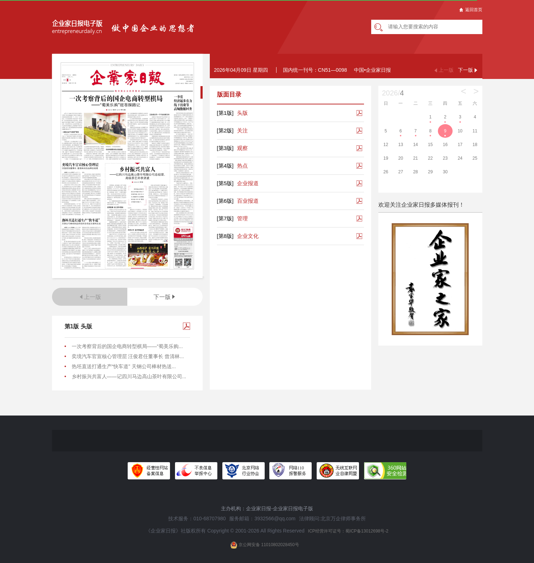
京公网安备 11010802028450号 (264, 545)
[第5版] (225, 183)
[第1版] (225, 113)
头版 (232, 113)
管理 (232, 218)
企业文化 (238, 236)
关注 (232, 130)
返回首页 (470, 9)
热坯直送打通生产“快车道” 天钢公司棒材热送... (124, 366)
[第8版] (225, 236)
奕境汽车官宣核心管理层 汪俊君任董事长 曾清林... (128, 356)
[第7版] (225, 218)
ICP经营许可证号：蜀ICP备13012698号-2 (348, 531)
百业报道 (238, 201)
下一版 (164, 297)
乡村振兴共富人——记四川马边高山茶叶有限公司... (129, 376)
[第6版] (225, 201)
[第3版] (225, 148)
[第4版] (225, 166)
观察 (232, 148)
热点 (232, 165)
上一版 (89, 297)
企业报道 (238, 183)
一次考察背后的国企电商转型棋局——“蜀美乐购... (127, 346)
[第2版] (225, 130)
